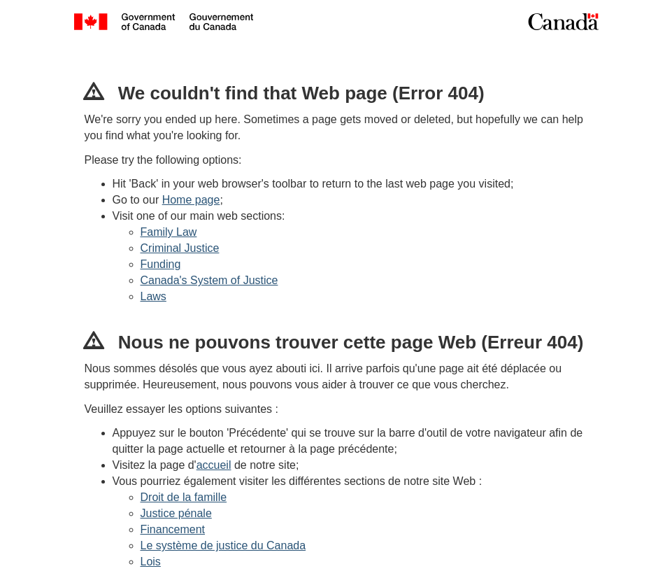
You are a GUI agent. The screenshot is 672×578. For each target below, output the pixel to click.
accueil (213, 465)
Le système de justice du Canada (223, 545)
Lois (151, 562)
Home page (191, 200)
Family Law (169, 232)
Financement (173, 529)
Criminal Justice (180, 248)
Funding (161, 264)
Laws (153, 296)
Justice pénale (176, 513)
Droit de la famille (184, 497)
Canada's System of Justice (209, 280)
